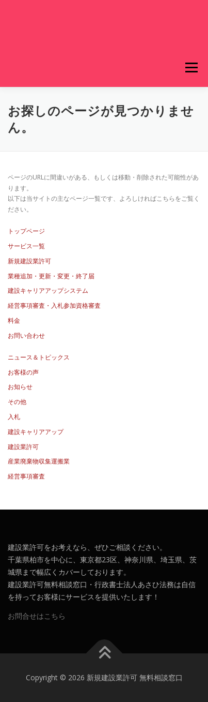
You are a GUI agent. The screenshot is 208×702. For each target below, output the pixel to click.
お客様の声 (23, 372)
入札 (14, 416)
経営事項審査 (26, 476)
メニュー (191, 67)
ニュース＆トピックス (39, 357)
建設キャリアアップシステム (48, 290)
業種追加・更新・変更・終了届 (51, 276)
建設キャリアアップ (35, 431)
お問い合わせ (26, 335)
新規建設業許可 (29, 261)
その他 (17, 401)
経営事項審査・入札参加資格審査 (54, 305)
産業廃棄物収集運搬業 (39, 461)
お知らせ (20, 386)
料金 (14, 320)
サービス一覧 (26, 246)
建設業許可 (23, 446)
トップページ (26, 231)
